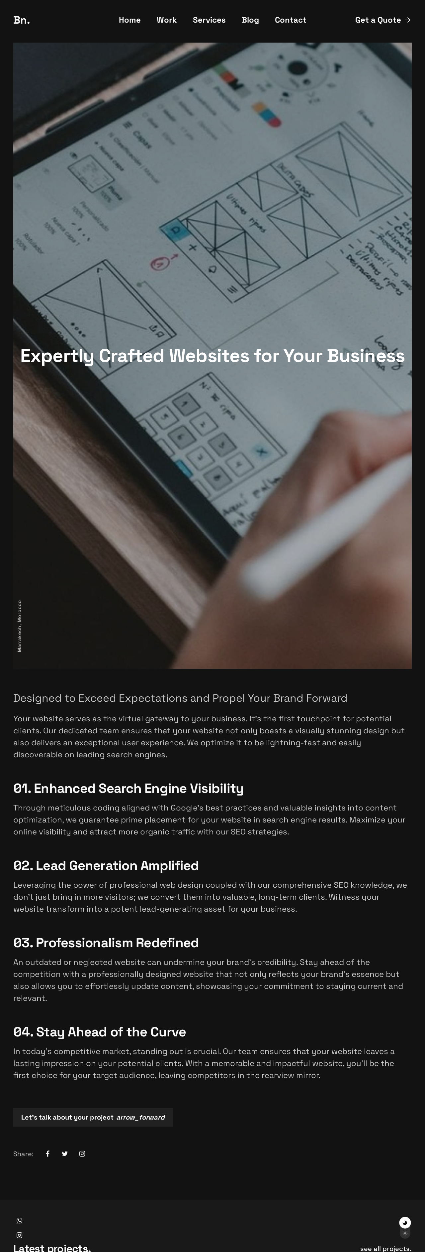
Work (167, 20)
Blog (250, 20)
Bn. (21, 20)
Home (130, 20)
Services (209, 20)
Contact (290, 20)
